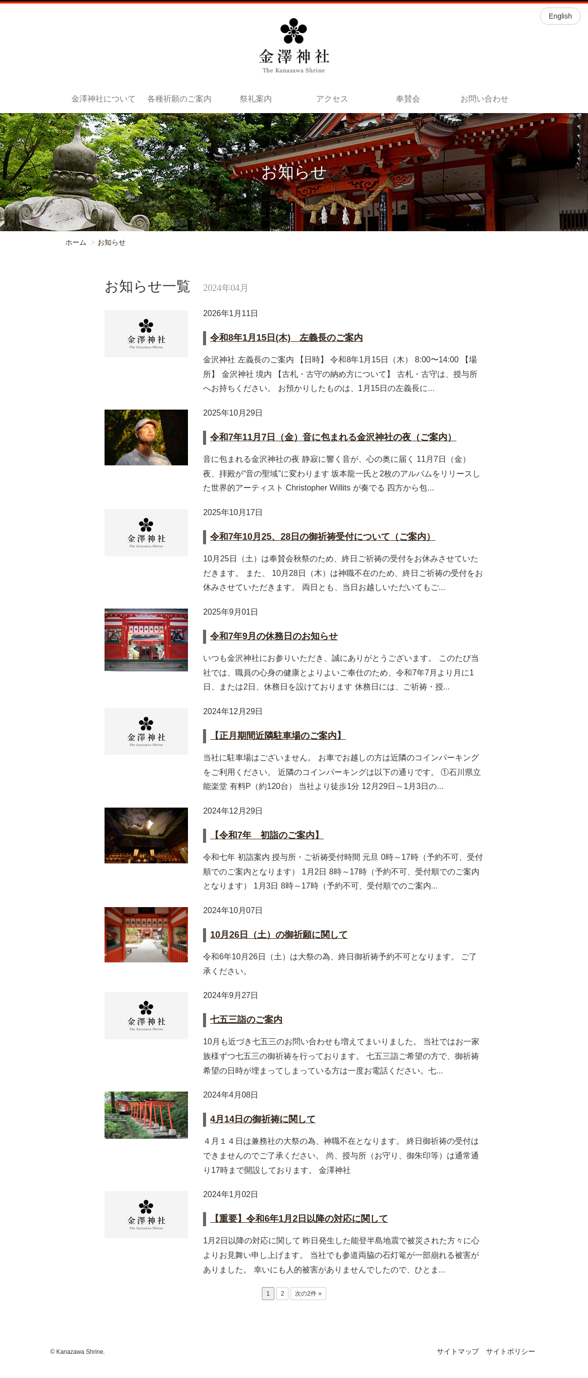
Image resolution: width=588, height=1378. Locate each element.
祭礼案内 (256, 98)
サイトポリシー (510, 1351)
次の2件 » (308, 1293)
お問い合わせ (484, 98)
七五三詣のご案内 (246, 1020)
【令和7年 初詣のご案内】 (267, 835)
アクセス (332, 98)
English (560, 16)
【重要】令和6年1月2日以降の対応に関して (299, 1219)
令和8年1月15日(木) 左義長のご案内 (286, 338)
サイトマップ (458, 1351)
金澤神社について (103, 98)
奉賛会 (408, 98)
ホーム (75, 242)
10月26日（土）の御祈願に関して (279, 935)
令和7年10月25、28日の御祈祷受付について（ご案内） (322, 537)
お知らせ (111, 242)
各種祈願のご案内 (179, 98)
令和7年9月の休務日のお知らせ (274, 636)
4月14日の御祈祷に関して (263, 1119)
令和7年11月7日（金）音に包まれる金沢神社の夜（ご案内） (333, 437)
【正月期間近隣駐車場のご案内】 (278, 736)
